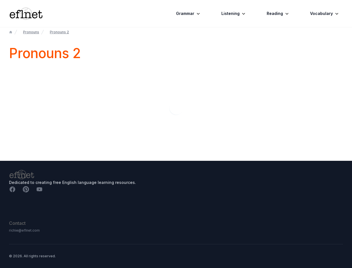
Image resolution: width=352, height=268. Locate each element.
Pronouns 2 (59, 32)
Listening (233, 13)
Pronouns (31, 32)
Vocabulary (325, 13)
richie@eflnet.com (24, 230)
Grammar (188, 13)
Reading (278, 13)
